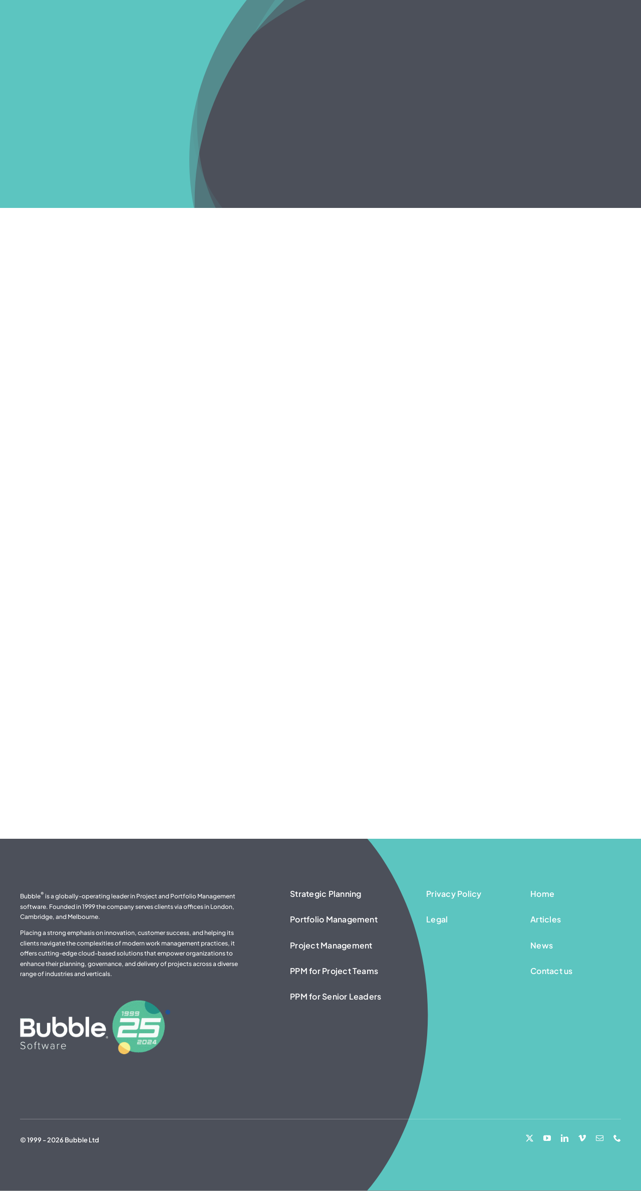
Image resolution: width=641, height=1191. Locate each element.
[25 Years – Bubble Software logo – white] (95, 1004)
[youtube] (547, 1138)
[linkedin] (564, 1138)
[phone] (617, 1138)
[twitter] (529, 1138)
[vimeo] (582, 1138)
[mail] (599, 1138)
